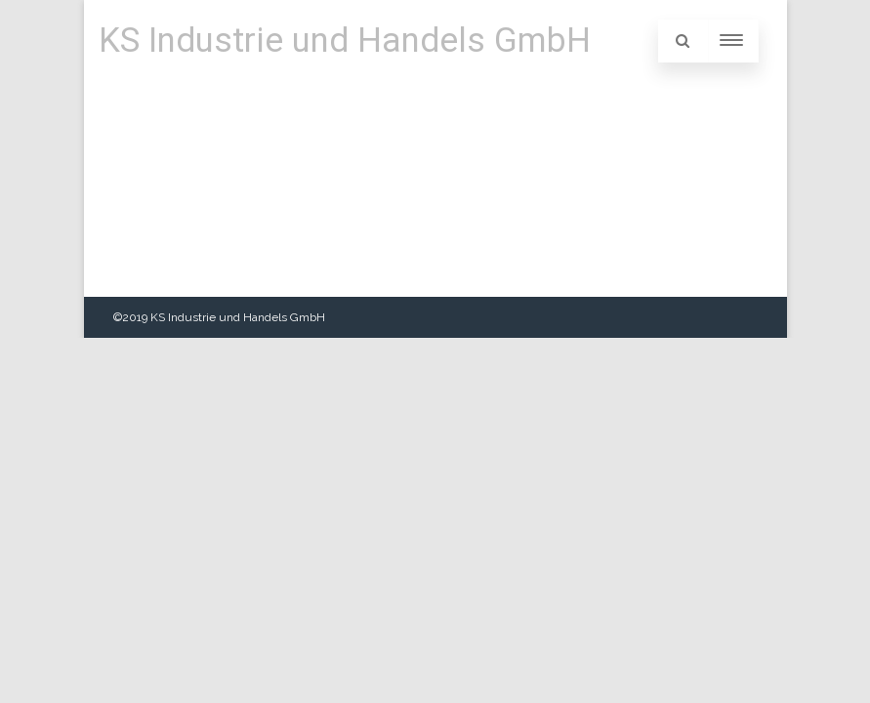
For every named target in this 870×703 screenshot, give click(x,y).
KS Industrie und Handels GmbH (345, 41)
